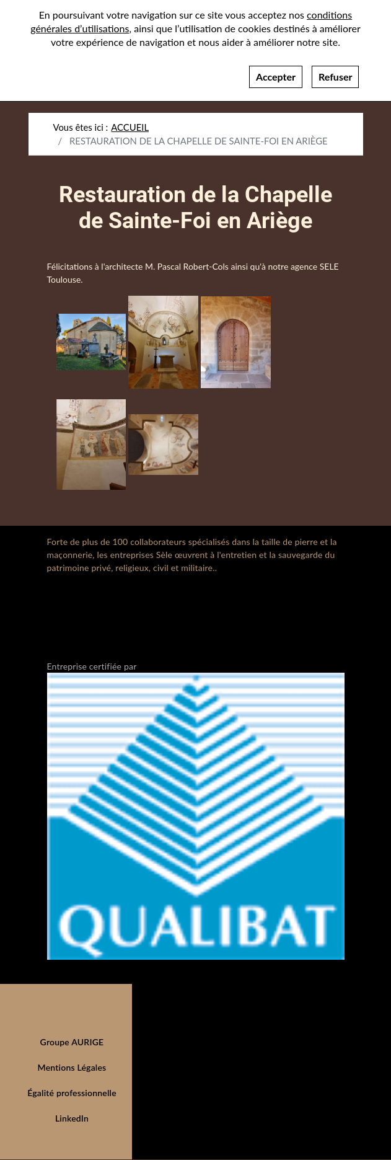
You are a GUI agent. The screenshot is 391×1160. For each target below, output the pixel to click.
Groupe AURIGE (72, 1042)
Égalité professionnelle (71, 1092)
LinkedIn (72, 1118)
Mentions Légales (72, 1067)
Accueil (130, 127)
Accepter (276, 70)
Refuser (335, 70)
